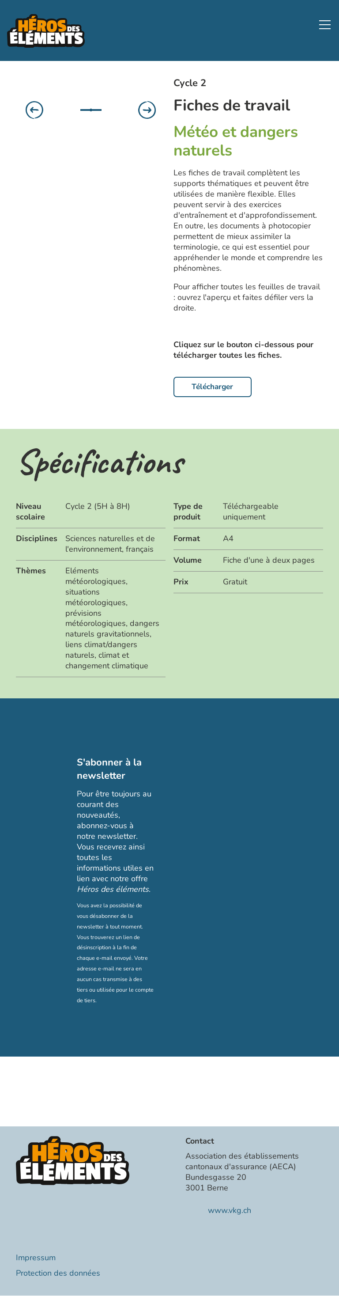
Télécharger (214, 387)
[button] (325, 25)
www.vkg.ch (229, 1211)
